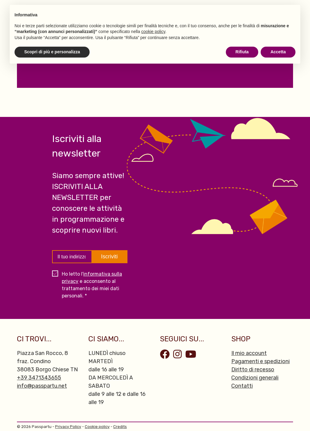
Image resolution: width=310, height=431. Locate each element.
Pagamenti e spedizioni (260, 361)
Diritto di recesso (252, 369)
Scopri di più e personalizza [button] (52, 51)
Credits (120, 426)
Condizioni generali (255, 377)
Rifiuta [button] (242, 51)
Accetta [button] (278, 51)
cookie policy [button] (153, 31)
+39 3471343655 (39, 377)
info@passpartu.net (42, 386)
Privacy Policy (68, 426)
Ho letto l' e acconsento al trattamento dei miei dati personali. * (92, 285)
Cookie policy (97, 426)
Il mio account (249, 353)
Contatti (242, 386)
